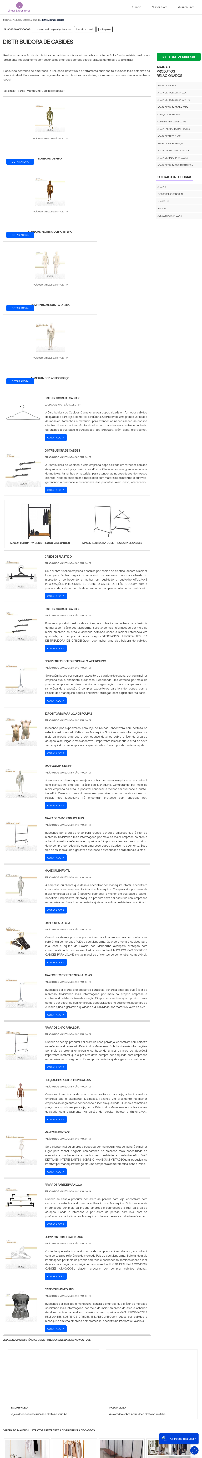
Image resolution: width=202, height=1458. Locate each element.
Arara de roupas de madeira (173, 107)
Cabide (46, 91)
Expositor (58, 91)
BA (86, 1345)
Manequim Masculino (124, 1428)
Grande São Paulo (95, 1374)
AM (116, 1345)
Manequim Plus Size (122, 1416)
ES (38, 1345)
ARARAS (162, 186)
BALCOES (162, 208)
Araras (21, 91)
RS (70, 1345)
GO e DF (105, 1345)
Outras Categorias (174, 177)
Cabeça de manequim (169, 114)
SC (62, 1345)
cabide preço (104, 29)
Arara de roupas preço (170, 143)
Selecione (10, 1345)
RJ (22, 1345)
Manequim (33, 91)
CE (95, 1345)
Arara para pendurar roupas (174, 128)
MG (30, 1345)
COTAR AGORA (20, 161)
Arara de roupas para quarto (174, 99)
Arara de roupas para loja (172, 92)
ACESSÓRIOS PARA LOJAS (170, 215)
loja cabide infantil (84, 29)
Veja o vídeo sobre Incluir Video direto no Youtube (39, 1196)
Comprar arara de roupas (172, 121)
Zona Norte (31, 1374)
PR (54, 1345)
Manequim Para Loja (123, 1434)
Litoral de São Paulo (118, 1374)
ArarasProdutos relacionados (169, 71)
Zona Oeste (47, 1374)
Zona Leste (77, 1374)
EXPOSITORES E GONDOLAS (170, 194)
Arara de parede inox (169, 136)
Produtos (186, 7)
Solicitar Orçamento (179, 56)
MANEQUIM (163, 201)
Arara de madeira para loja (173, 157)
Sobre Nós (159, 7)
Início (136, 7)
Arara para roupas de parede (173, 150)
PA (124, 1345)
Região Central (13, 1374)
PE (79, 1345)
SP (46, 1345)
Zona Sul (62, 1374)
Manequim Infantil (122, 1422)
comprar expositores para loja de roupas (52, 29)
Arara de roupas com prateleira (175, 165)
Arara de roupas (167, 85)
